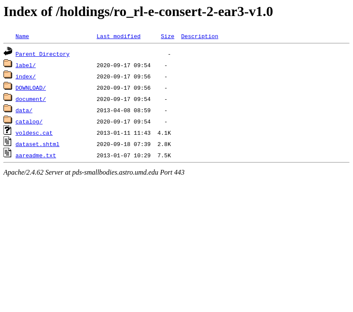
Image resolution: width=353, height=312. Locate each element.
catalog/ (29, 121)
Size (167, 36)
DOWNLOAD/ (31, 87)
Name (22, 36)
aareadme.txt (36, 155)
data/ (24, 110)
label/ (26, 65)
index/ (26, 76)
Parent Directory (43, 54)
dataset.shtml (37, 144)
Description (199, 36)
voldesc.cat (34, 132)
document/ (31, 99)
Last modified (118, 36)
